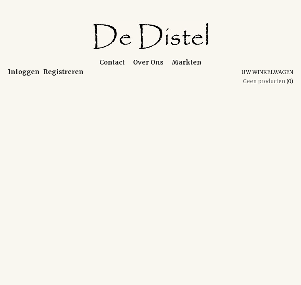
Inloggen (24, 72)
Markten (186, 62)
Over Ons (148, 62)
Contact (112, 62)
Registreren (63, 72)
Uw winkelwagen (267, 72)
